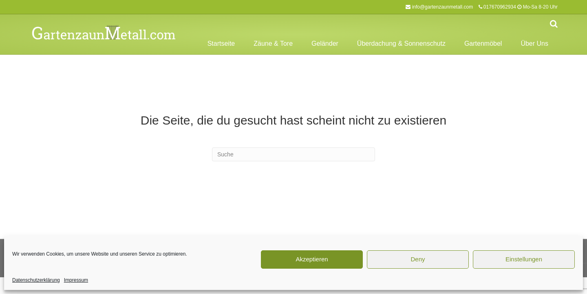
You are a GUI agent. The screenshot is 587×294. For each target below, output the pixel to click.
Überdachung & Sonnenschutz (401, 43)
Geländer (324, 43)
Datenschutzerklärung (36, 280)
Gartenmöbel (483, 43)
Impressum (76, 280)
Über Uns (534, 43)
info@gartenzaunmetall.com (442, 7)
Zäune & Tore (273, 43)
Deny (417, 259)
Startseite (221, 43)
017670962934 (499, 7)
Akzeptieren (312, 259)
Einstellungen (523, 259)
